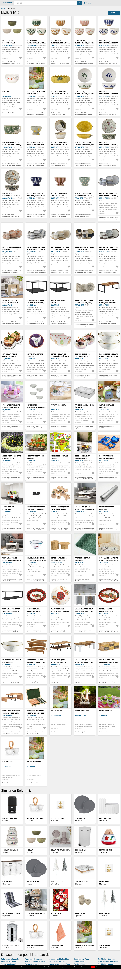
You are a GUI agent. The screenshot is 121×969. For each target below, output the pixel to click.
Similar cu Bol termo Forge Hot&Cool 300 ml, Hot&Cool (82, 376)
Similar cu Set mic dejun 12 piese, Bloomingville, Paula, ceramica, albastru (108, 219)
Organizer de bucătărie (8, 508)
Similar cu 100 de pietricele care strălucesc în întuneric (11, 478)
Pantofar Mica (105, 818)
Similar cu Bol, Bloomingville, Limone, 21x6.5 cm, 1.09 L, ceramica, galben (59, 114)
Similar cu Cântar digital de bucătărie (106, 427)
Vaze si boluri (57, 882)
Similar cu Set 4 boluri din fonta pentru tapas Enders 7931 (35, 529)
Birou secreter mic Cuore (108, 962)
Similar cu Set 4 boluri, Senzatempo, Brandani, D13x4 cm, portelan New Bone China (36, 428)
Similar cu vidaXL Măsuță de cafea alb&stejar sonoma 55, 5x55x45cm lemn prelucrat (11, 323)
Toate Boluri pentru (56, 732)
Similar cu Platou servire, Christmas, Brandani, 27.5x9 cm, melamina (60, 631)
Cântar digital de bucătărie (106, 406)
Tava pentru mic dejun (36, 913)
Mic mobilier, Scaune (11, 913)
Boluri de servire (82, 882)
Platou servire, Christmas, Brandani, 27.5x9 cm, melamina (60, 611)
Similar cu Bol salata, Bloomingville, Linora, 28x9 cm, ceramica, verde (83, 114)
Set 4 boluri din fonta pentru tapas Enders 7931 (36, 509)
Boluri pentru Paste (81, 959)
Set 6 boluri (80, 913)
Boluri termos (105, 711)
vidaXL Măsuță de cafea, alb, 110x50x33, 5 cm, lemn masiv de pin (84, 509)
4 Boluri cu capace (10, 850)
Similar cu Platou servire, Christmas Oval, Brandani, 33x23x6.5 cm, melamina (34, 631)
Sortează (113, 13)
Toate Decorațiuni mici (81, 732)
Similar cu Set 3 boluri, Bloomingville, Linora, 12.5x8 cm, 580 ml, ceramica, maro (60, 63)
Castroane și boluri (35, 945)
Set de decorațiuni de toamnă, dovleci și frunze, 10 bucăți (60, 509)
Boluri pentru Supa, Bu (10, 959)
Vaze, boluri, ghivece (33, 959)
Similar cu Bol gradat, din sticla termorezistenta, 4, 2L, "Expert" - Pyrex (36, 580)
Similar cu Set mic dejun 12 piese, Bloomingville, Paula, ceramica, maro (108, 272)
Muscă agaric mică (8, 964)
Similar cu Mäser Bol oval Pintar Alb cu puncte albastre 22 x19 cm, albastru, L (11, 682)
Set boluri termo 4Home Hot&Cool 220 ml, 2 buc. (10, 356)
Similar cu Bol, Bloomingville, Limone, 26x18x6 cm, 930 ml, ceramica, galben (83, 165)
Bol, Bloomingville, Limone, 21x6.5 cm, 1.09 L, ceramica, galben (59, 94)
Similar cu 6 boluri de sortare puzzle (59, 478)
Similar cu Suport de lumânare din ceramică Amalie (11, 427)
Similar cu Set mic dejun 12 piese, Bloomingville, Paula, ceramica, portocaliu (11, 272)
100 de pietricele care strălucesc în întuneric (11, 458)
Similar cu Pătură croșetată (58, 426)
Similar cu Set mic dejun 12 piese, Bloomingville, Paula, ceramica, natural (60, 272)
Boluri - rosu (56, 913)
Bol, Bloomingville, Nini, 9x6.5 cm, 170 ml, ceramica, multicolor (60, 196)
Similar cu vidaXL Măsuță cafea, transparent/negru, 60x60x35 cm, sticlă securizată (36, 323)
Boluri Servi (7, 762)
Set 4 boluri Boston (105, 964)
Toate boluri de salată (32, 783)
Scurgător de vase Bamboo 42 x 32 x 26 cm (36, 661)
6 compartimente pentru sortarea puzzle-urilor (106, 458)
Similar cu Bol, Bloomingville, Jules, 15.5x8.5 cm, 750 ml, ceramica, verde (59, 165)
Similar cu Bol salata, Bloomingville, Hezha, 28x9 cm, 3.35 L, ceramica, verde (107, 165)
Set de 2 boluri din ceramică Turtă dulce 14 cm (60, 356)
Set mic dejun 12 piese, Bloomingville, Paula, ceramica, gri (36, 249)
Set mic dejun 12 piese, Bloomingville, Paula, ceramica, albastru (108, 196)
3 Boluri (30, 850)
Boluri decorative (58, 818)
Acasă (3, 8)
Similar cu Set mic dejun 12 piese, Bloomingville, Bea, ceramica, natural (84, 326)
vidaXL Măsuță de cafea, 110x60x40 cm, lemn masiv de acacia (108, 303)
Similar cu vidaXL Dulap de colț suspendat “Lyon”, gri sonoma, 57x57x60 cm (83, 631)
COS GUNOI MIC (81, 850)
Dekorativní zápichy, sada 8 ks (35, 457)
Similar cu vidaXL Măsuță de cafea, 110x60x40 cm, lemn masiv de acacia (108, 323)
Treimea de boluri (32, 964)
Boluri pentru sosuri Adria (59, 964)
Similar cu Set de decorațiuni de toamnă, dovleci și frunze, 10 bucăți (59, 529)
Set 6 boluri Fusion (8, 962)
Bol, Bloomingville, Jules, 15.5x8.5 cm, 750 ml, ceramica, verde (59, 145)
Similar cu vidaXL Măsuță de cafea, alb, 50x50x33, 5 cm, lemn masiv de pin (12, 580)
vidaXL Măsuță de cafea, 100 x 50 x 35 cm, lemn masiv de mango (108, 662)
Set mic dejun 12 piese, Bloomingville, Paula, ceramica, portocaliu (11, 249)
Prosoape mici (57, 945)
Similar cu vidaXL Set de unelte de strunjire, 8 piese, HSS (36, 732)
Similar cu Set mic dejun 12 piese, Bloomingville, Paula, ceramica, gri (36, 271)
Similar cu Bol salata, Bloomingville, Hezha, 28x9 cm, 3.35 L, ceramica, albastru (11, 216)
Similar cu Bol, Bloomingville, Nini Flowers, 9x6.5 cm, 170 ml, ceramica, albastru (84, 216)
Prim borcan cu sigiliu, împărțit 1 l (84, 406)
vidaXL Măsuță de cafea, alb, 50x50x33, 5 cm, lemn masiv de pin (11, 560)
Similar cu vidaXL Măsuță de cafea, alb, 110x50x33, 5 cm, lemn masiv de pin (84, 529)
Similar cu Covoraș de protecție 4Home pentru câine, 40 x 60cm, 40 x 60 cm (108, 580)
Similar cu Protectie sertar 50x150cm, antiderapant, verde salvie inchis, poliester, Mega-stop (84, 580)
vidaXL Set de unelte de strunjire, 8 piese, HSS (35, 713)
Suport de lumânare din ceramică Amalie (11, 406)
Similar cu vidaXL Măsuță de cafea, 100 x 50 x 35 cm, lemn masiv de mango (108, 682)
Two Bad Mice (79, 964)
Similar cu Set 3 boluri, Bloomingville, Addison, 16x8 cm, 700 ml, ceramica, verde (11, 63)
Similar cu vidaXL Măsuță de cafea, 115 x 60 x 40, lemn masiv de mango (60, 682)
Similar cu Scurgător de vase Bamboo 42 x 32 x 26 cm (35, 681)
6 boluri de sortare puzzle (59, 457)
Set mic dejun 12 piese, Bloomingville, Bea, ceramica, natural (84, 303)
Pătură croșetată (58, 405)
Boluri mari (7, 882)
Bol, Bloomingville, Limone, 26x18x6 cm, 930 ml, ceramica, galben (84, 145)
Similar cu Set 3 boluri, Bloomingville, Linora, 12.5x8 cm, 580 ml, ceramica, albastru (108, 63)
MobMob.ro (7, 3)
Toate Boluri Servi (7, 783)
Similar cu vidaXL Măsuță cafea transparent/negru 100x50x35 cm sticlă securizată (11, 631)
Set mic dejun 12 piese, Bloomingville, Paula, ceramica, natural (60, 249)
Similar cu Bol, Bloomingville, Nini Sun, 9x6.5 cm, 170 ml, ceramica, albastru (36, 165)
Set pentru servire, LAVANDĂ (35, 355)
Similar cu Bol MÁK (7, 112)
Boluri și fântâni (9, 818)
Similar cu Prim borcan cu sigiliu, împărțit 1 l (84, 427)
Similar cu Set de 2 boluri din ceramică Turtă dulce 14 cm (59, 376)
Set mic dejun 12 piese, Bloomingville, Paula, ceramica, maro (108, 249)
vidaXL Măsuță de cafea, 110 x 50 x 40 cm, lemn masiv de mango (84, 662)
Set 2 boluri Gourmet (106, 959)
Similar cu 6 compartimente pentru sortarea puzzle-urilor (108, 478)
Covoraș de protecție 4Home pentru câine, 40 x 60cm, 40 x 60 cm (108, 560)
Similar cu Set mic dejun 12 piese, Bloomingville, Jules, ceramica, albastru (84, 272)
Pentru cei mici (105, 850)
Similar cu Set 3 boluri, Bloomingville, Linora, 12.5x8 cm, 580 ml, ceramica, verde (36, 63)
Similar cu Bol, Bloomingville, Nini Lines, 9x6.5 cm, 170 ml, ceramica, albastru (36, 216)
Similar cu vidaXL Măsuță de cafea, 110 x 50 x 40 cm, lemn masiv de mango (84, 682)
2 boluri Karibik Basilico (59, 959)
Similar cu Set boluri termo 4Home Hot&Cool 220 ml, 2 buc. (11, 376)
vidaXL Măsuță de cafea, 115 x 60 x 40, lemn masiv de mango (60, 662)
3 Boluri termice (80, 962)
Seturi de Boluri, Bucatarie (35, 962)
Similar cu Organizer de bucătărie (11, 528)
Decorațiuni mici (82, 711)
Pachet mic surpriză (57, 962)
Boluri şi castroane (35, 818)
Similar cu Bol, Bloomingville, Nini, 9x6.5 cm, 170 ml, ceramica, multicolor (60, 216)
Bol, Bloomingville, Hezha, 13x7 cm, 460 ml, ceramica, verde (11, 145)
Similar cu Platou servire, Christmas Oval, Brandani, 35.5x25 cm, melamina (108, 631)
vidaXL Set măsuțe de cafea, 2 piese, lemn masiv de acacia (11, 713)
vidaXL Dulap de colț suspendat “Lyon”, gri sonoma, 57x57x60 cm (84, 611)
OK (93, 967)
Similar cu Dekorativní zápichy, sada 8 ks (35, 478)
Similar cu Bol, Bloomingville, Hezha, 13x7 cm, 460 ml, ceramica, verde (11, 165)
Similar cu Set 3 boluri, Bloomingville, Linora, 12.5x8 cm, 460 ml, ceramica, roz (84, 63)
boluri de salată (34, 762)
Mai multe (99, 967)
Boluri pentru (57, 711)
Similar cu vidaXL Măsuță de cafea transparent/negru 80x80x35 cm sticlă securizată (60, 323)
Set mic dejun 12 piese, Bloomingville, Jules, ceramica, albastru (84, 249)
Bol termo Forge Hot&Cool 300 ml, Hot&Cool (82, 356)
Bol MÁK (5, 92)
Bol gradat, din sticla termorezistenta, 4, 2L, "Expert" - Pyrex (36, 560)
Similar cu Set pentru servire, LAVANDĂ (35, 376)
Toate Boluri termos (104, 732)
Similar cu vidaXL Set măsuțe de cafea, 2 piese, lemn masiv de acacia (11, 733)
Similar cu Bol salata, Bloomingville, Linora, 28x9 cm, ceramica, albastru (107, 114)
